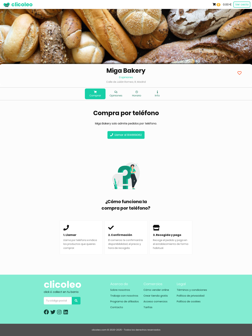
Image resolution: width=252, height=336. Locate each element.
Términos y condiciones (192, 290)
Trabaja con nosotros (124, 295)
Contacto (116, 307)
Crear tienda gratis (156, 295)
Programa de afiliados (124, 301)
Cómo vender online (156, 290)
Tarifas (148, 307)
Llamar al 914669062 (126, 135)
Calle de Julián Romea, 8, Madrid (126, 82)
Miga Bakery (125, 70)
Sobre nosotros (120, 290)
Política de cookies (189, 301)
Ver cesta (241, 4)
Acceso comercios (155, 301)
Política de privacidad (190, 295)
